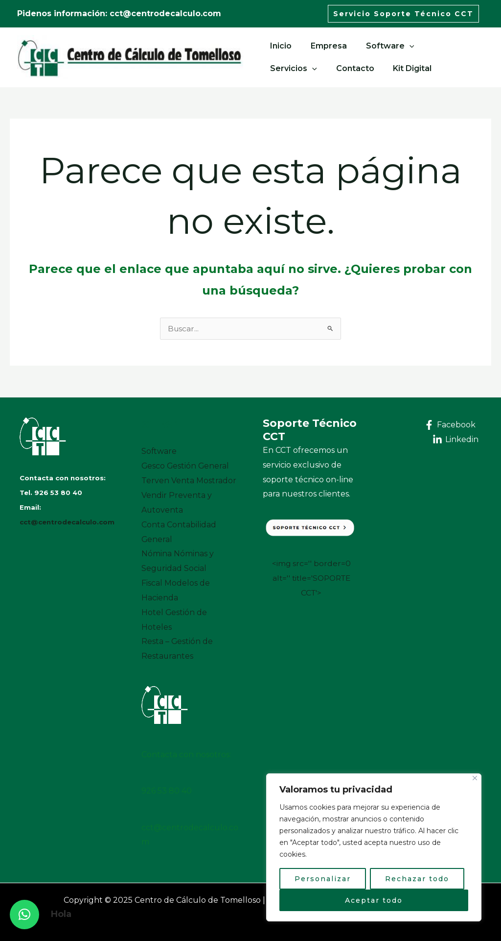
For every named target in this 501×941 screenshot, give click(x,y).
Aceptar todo (374, 900)
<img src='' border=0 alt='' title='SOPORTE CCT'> (311, 578)
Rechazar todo (417, 878)
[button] (24, 914)
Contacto (288, 68)
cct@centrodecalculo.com (67, 522)
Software (382, 46)
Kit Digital (341, 68)
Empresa (324, 45)
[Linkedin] (455, 440)
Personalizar (323, 878)
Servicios (445, 46)
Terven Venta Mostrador (188, 480)
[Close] (475, 778)
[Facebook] (449, 425)
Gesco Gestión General (185, 465)
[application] (401, 46)
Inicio (279, 45)
